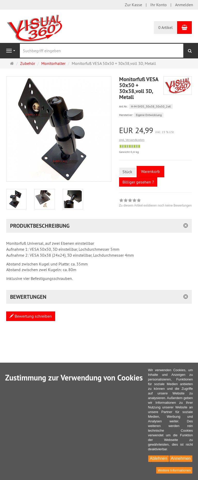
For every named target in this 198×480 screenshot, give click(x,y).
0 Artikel (165, 27)
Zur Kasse (133, 4)
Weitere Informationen (174, 470)
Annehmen (181, 458)
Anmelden (184, 4)
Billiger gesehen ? (138, 182)
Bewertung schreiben (31, 316)
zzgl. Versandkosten (132, 140)
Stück (127, 171)
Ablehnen (158, 458)
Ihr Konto (158, 4)
